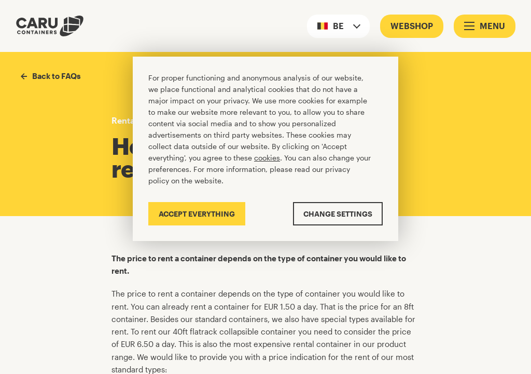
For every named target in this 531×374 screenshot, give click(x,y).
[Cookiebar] (265, 149)
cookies (267, 157)
